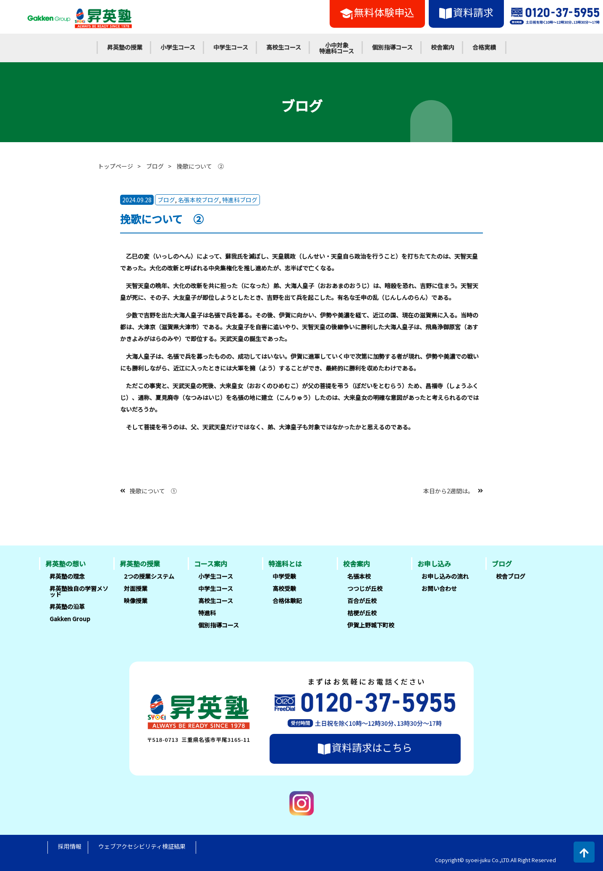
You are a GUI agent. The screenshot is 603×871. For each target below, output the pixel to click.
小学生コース (177, 47)
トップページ (115, 166)
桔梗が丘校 (362, 613)
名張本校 (359, 576)
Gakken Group (70, 619)
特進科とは (285, 563)
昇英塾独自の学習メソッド (79, 591)
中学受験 (284, 576)
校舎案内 (442, 47)
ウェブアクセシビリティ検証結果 (142, 846)
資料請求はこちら (365, 747)
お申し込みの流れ (445, 576)
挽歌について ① (153, 490)
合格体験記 (287, 601)
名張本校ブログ (198, 200)
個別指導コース (392, 47)
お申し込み (434, 563)
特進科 (207, 613)
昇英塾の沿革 (67, 606)
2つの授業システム (149, 576)
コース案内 (210, 563)
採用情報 (69, 846)
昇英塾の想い (65, 563)
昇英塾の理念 (67, 576)
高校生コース (283, 47)
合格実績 (484, 47)
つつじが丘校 (365, 588)
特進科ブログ (239, 200)
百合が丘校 (362, 601)
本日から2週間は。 (448, 490)
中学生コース (230, 47)
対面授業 (135, 588)
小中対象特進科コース (336, 48)
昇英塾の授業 (124, 47)
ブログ (155, 166)
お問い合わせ (439, 588)
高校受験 (284, 588)
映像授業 (135, 601)
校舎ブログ (510, 576)
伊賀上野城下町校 (370, 625)
